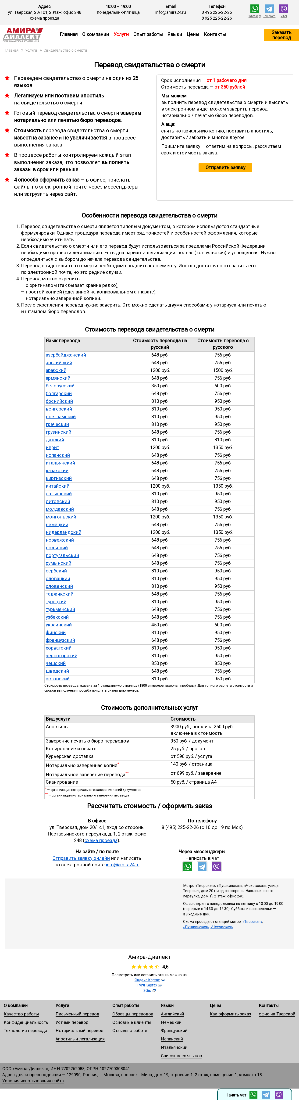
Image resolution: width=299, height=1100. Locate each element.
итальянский (60, 463)
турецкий (56, 601)
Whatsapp (255, 16)
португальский (62, 555)
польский (57, 547)
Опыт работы (148, 34)
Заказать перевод (282, 35)
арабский (56, 370)
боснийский (59, 401)
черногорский (61, 655)
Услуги (62, 1005)
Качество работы (21, 1013)
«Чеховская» (221, 927)
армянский (58, 378)
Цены (193, 34)
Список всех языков (181, 1055)
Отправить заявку (225, 167)
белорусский (60, 386)
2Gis (147, 990)
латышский (59, 493)
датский (55, 440)
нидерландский (63, 532)
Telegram (269, 16)
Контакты (215, 34)
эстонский (58, 679)
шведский (57, 671)
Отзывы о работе (129, 1030)
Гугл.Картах (147, 985)
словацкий (58, 578)
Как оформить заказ (230, 1013)
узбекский (57, 617)
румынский (58, 563)
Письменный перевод (77, 1013)
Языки (174, 34)
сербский (56, 571)
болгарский (59, 393)
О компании (95, 34)
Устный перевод (72, 1022)
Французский (174, 1030)
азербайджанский (66, 355)
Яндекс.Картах (147, 980)
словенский (59, 586)
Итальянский (174, 1047)
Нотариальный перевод (79, 1030)
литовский (58, 501)
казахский (57, 470)
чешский (56, 663)
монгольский (61, 517)
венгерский (59, 409)
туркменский (60, 609)
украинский (59, 625)
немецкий (57, 524)
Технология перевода (25, 1030)
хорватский (58, 648)
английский (59, 362)
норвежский (60, 540)
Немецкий (171, 1022)
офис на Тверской (277, 1013)
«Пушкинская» (196, 927)
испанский (58, 455)
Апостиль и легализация (80, 1038)
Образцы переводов (132, 1013)
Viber (284, 16)
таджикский (59, 594)
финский (56, 632)
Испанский (172, 1038)
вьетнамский (61, 416)
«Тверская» (252, 921)
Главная (69, 34)
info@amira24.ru (170, 12)
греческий (57, 424)
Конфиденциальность (26, 1022)
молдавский (60, 509)
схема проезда (44, 18)
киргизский (59, 478)
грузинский (58, 432)
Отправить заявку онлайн (81, 858)
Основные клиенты (131, 1022)
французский (60, 640)
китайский (57, 486)
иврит (52, 447)
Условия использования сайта (33, 1080)
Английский (172, 1013)
